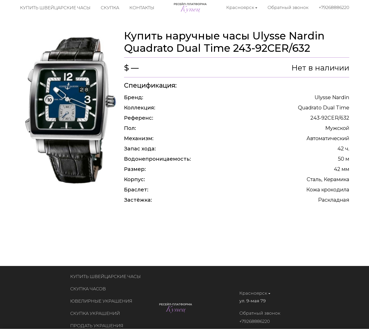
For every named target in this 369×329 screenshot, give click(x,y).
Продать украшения (98, 325)
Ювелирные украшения (103, 301)
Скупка (110, 7)
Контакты (141, 7)
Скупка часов (89, 288)
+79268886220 (334, 7)
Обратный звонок (288, 7)
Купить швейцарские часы (55, 7)
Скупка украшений (96, 313)
